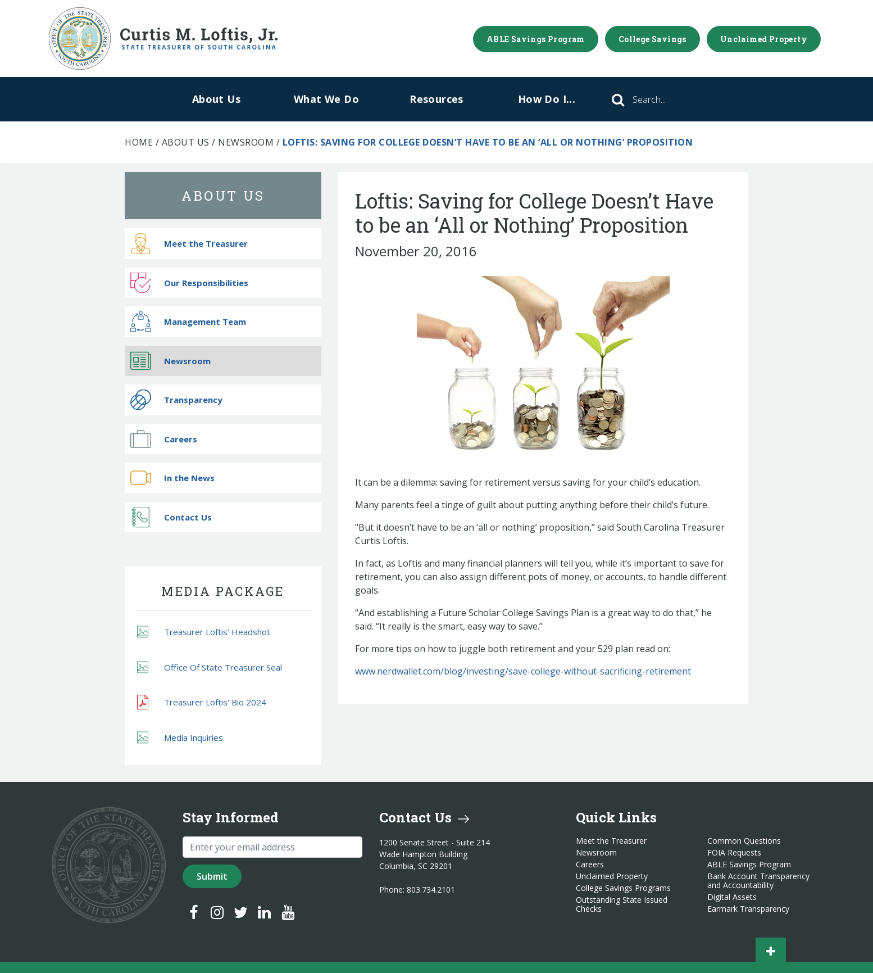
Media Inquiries (180, 737)
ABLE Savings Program (535, 39)
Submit (212, 876)
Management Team (188, 321)
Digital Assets (732, 897)
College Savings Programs (623, 888)
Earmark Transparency (748, 908)
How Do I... (546, 99)
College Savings (652, 39)
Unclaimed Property (763, 39)
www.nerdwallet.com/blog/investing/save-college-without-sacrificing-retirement (523, 671)
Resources (436, 99)
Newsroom (246, 142)
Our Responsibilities (189, 282)
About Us (216, 99)
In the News (172, 478)
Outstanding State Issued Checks (621, 904)
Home (139, 142)
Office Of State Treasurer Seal (209, 667)
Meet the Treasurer (189, 243)
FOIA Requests (734, 852)
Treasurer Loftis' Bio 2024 (201, 702)
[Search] (664, 99)
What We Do (326, 99)
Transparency (176, 400)
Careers (163, 438)
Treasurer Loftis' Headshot (203, 632)
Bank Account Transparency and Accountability (758, 881)
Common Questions (744, 840)
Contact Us (171, 516)
